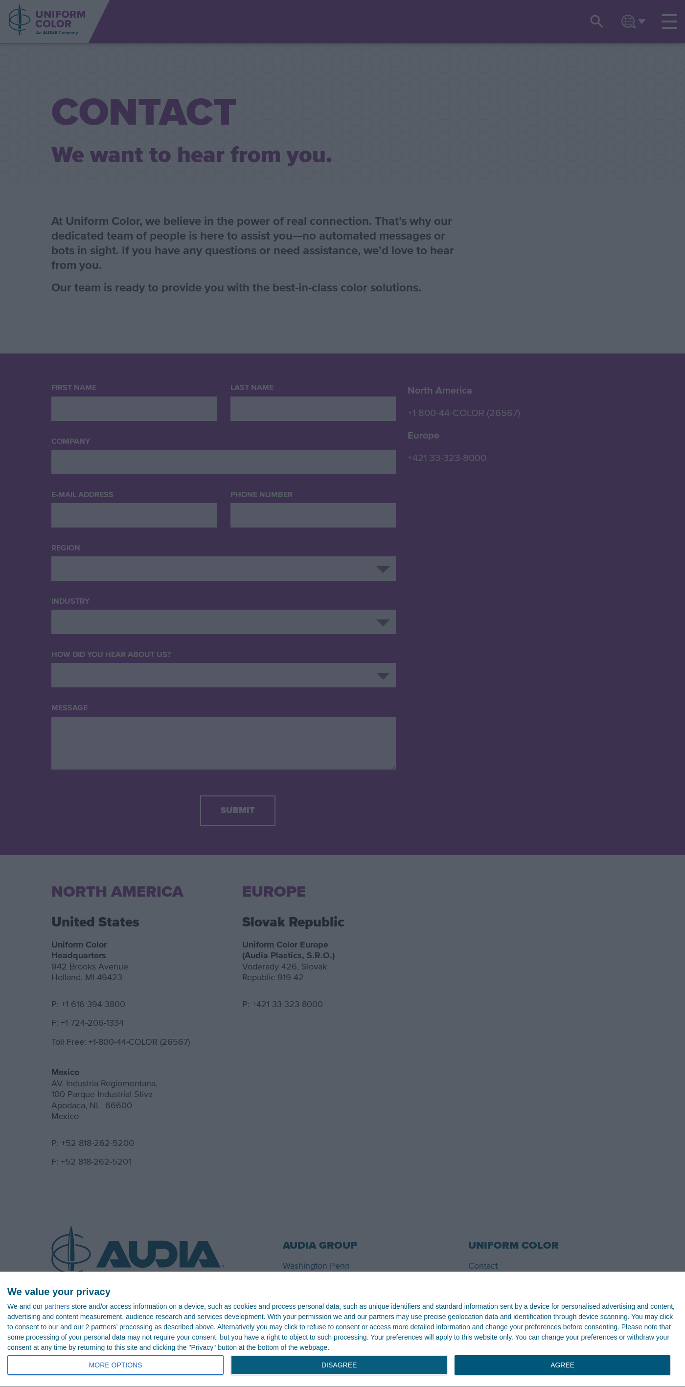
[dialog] (342, 1329)
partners (57, 1306)
